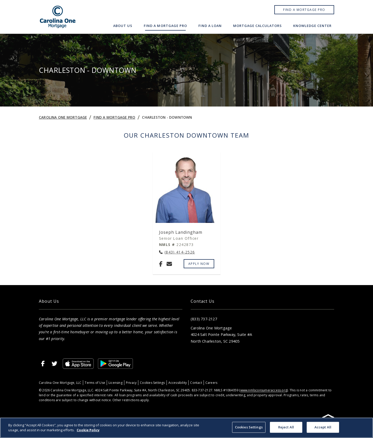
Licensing (116, 382)
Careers (211, 382)
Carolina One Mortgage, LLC (60, 382)
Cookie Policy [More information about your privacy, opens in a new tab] (88, 430)
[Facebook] (160, 264)
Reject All (286, 427)
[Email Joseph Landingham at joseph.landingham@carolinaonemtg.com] (169, 264)
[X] (54, 363)
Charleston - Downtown (167, 117)
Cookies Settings (152, 382)
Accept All (322, 427)
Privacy (131, 382)
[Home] (58, 17)
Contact (196, 382)
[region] (186, 428)
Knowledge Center (312, 25)
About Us (122, 25)
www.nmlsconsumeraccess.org (263, 390)
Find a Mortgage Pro (304, 10)
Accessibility (177, 382)
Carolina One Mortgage (63, 117)
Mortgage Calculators (257, 25)
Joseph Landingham (180, 232)
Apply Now (199, 264)
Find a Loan (210, 25)
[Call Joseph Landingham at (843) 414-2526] (177, 252)
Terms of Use (95, 382)
